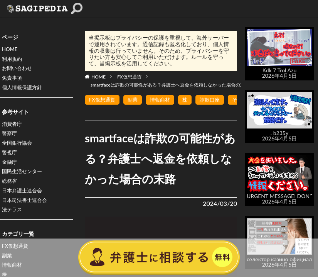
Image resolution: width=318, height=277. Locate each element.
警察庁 (10, 136)
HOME (10, 50)
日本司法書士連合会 (26, 207)
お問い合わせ (18, 70)
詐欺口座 (215, 100)
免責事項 (13, 80)
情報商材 (163, 100)
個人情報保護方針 (23, 90)
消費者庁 (13, 126)
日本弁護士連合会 (23, 197)
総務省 (10, 187)
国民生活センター (23, 177)
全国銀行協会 (18, 147)
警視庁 (10, 157)
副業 (135, 100)
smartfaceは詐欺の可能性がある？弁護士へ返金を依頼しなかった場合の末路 (170, 85)
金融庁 (10, 167)
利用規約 (13, 60)
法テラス (13, 217)
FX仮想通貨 (129, 77)
